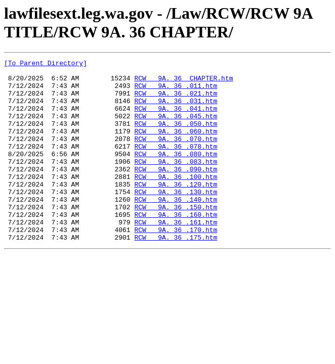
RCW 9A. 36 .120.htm (175, 209)
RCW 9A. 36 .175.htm (175, 273)
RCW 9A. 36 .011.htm (175, 91)
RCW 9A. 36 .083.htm (175, 182)
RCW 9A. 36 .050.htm (175, 137)
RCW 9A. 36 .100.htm (175, 200)
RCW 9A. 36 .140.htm (175, 228)
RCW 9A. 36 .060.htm (175, 146)
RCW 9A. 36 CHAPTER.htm (183, 82)
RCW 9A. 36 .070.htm (175, 155)
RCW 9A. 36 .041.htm (175, 118)
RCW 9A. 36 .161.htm (175, 255)
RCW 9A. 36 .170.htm (175, 264)
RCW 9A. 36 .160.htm (175, 246)
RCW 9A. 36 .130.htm (175, 218)
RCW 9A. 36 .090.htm (175, 191)
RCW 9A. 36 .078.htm (175, 164)
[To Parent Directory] (45, 64)
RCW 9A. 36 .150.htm (175, 237)
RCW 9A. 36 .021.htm (175, 100)
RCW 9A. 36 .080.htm (175, 173)
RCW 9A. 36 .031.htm (175, 109)
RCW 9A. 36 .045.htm (175, 127)
